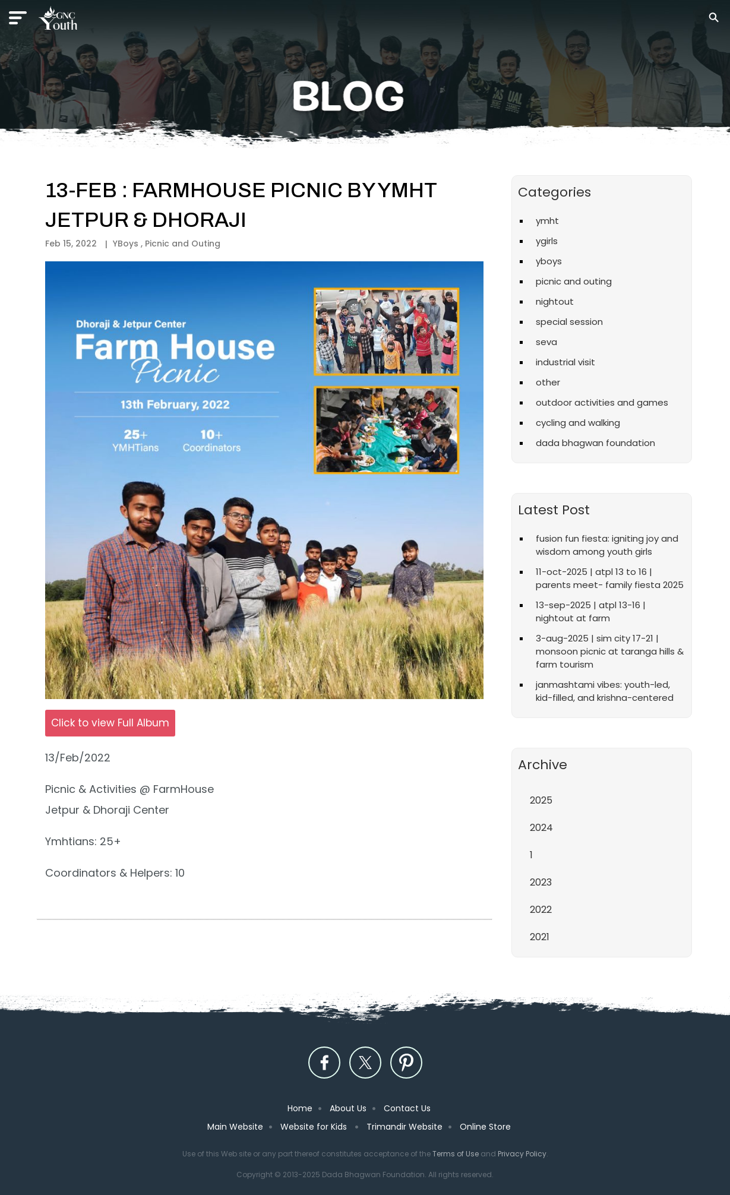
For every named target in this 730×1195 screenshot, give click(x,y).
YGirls (547, 241)
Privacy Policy (522, 1154)
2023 (541, 882)
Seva (546, 342)
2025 (541, 800)
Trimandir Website (404, 1127)
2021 (539, 937)
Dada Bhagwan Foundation (595, 443)
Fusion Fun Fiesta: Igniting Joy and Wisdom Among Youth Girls (607, 545)
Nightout (555, 301)
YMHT (547, 220)
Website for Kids (314, 1127)
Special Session (569, 321)
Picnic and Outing (182, 243)
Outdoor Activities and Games (602, 402)
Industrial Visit (565, 362)
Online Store (485, 1127)
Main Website (235, 1127)
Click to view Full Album (110, 723)
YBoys (549, 261)
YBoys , (129, 243)
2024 (541, 827)
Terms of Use (455, 1154)
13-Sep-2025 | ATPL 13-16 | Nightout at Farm (591, 611)
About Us (348, 1108)
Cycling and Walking (578, 422)
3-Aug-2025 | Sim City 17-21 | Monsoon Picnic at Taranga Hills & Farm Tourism (610, 651)
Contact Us (407, 1108)
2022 (541, 909)
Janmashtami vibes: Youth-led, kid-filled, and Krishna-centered (605, 691)
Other (548, 382)
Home (299, 1108)
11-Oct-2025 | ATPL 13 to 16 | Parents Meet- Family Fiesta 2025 (610, 578)
